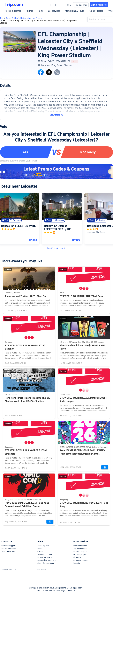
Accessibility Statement (46, 560)
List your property (80, 554)
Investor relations (80, 546)
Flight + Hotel (96, 11)
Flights (29, 11)
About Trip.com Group (45, 563)
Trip (1, 18)
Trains (40, 11)
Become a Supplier (80, 560)
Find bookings (81, 5)
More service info (8, 552)
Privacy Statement (44, 557)
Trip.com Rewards (80, 549)
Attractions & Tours (74, 11)
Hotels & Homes (13, 11)
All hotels (77, 557)
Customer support (8, 546)
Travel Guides (12, 18)
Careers (40, 552)
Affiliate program (79, 552)
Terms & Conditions (44, 554)
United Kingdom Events (31, 18)
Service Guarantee (8, 549)
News (39, 549)
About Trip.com (43, 546)
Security (76, 563)
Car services (54, 11)
